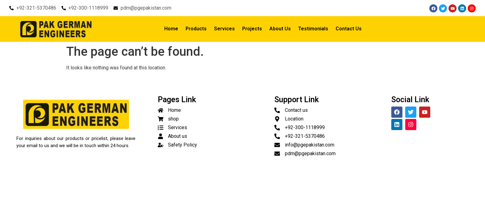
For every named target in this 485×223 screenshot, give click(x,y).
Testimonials (313, 29)
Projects (252, 29)
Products (196, 29)
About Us (280, 29)
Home (171, 29)
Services (224, 29)
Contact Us (349, 29)
